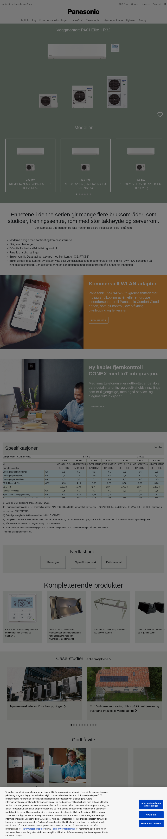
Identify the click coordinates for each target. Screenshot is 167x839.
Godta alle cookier (151, 823)
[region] (83, 813)
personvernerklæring (64, 828)
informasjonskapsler (33, 828)
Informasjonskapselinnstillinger (151, 804)
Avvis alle (151, 814)
